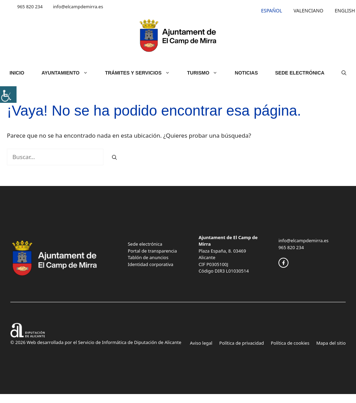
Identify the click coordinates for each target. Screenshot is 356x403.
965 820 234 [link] (30, 6)
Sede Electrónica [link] (299, 73)
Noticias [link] (246, 73)
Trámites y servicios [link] (142, 72)
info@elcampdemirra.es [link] (78, 6)
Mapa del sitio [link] (331, 343)
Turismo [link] (206, 72)
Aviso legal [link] (201, 343)
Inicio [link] (17, 73)
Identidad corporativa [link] (150, 264)
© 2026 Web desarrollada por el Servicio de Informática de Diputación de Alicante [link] (95, 342)
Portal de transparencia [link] (152, 251)
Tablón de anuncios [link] (148, 257)
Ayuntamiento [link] (68, 72)
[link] (8, 94)
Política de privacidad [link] (241, 343)
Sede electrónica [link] (145, 244)
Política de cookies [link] (290, 343)
